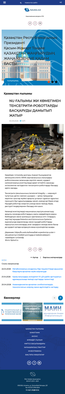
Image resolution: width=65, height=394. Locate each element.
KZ (61, 2)
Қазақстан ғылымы (35, 329)
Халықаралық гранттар (34, 347)
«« (2, 260)
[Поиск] (31, 3)
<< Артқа (34, 257)
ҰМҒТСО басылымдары (34, 344)
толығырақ (12, 81)
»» (5, 260)
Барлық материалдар (52, 257)
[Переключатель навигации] (4, 2)
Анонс (35, 336)
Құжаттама (35, 333)
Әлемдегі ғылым (34, 340)
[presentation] (54, 298)
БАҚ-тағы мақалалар (34, 355)
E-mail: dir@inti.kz (32, 390)
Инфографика (34, 351)
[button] (49, 82)
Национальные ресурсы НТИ (35, 16)
